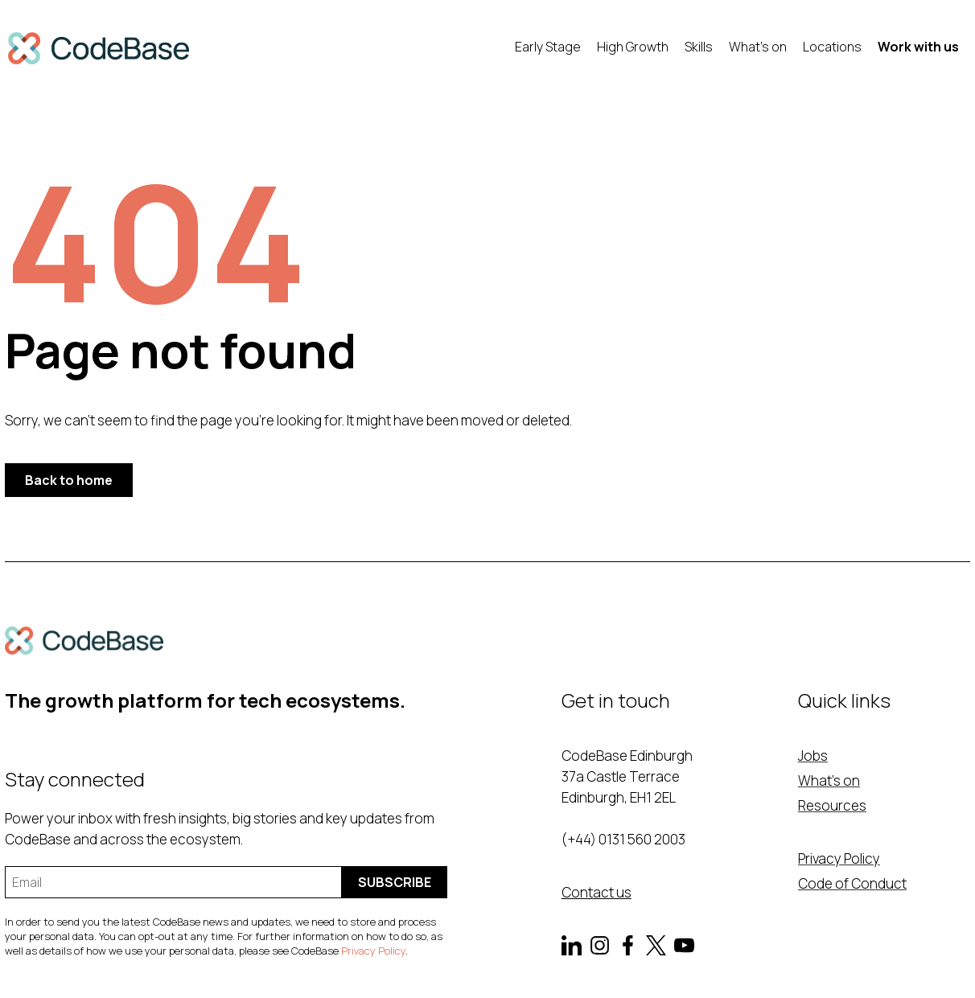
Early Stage (548, 46)
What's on (758, 46)
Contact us (596, 892)
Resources (832, 805)
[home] (98, 48)
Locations (832, 46)
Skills (699, 46)
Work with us (918, 46)
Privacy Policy (373, 950)
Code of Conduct (852, 883)
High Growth (633, 46)
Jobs (813, 755)
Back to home (69, 480)
